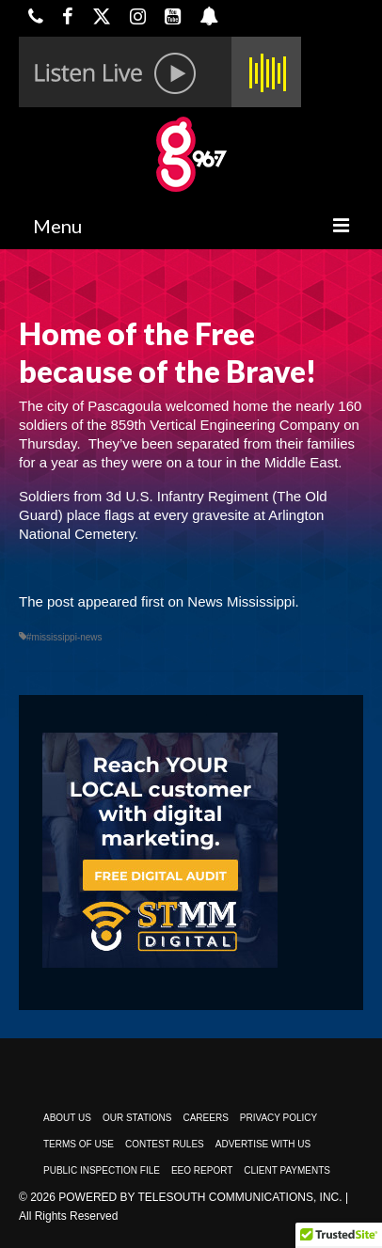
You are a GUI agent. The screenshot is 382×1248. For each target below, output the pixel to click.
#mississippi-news (64, 637)
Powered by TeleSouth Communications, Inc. (200, 1197)
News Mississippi (240, 601)
